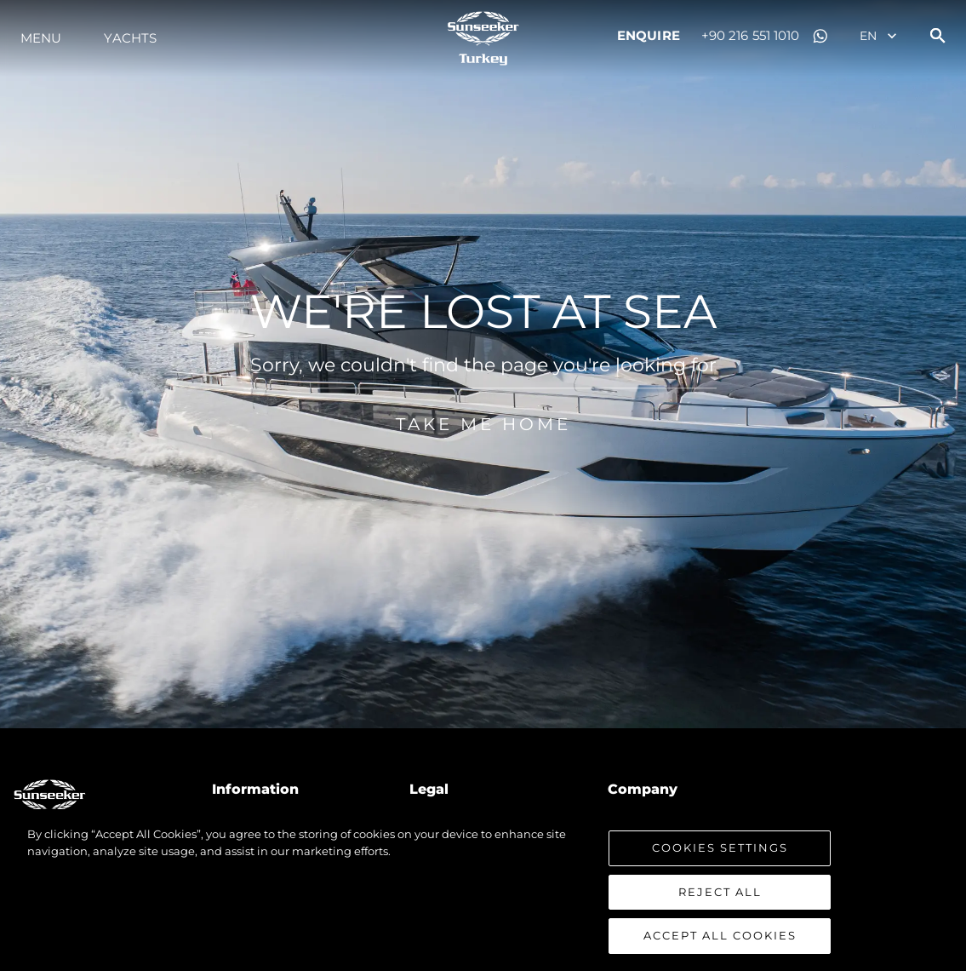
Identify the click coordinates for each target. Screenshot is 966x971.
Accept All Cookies (720, 935)
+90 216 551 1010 (750, 35)
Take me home (483, 444)
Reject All (720, 892)
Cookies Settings (720, 847)
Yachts (130, 38)
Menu (40, 38)
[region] (483, 890)
